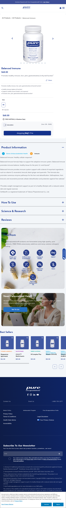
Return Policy (7, 410)
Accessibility (7, 423)
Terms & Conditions (9, 416)
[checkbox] (11, 459)
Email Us (31, 401)
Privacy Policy (7, 414)
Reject (58, 504)
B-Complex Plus (36, 354)
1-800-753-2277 (57, 401)
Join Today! (46, 2)
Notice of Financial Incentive (50, 459)
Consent (46, 504)
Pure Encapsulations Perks (50, 410)
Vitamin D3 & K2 (51, 354)
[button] (33, 147)
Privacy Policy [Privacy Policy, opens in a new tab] (18, 501)
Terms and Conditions (18, 461)
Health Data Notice (9, 420)
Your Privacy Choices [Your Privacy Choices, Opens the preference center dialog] (7, 504)
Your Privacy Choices (45, 420)
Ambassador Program (29, 410)
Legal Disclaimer (42, 416)
